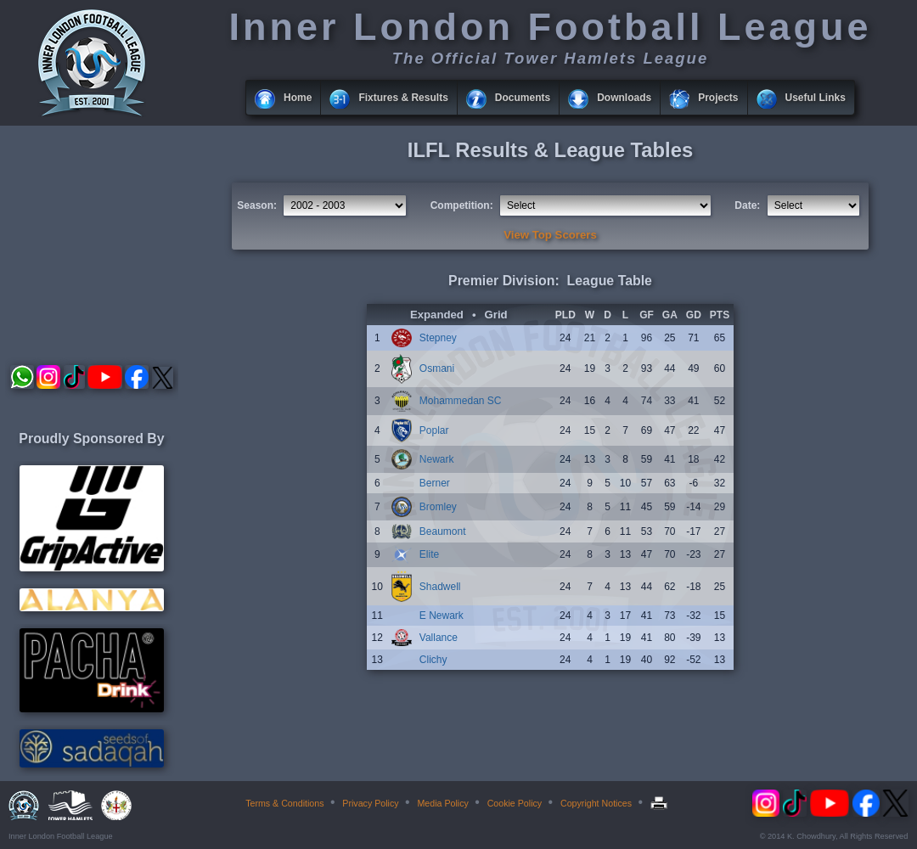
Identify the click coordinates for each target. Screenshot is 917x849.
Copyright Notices (596, 803)
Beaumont (442, 531)
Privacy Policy (370, 803)
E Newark (441, 615)
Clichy (433, 660)
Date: (747, 205)
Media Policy (442, 803)
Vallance (438, 638)
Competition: (461, 205)
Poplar (434, 430)
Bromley (438, 507)
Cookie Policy (515, 803)
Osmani (436, 368)
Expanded (437, 314)
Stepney (438, 338)
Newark (436, 459)
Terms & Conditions (284, 803)
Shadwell (440, 587)
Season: (257, 205)
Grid (496, 314)
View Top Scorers (550, 234)
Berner (434, 483)
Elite (429, 554)
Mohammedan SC (460, 401)
